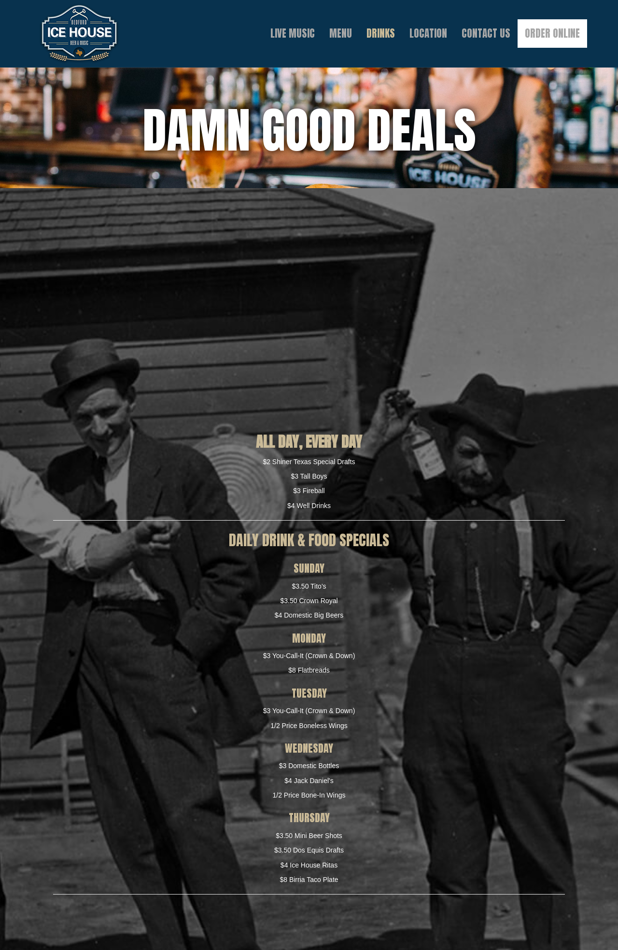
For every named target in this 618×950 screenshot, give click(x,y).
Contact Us (486, 33)
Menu (340, 33)
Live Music (292, 33)
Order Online (552, 33)
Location (428, 33)
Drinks (380, 33)
